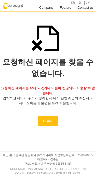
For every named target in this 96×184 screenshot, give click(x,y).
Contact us (85, 7)
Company (46, 7)
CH (88, 2)
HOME (48, 121)
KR (73, 2)
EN (80, 2)
